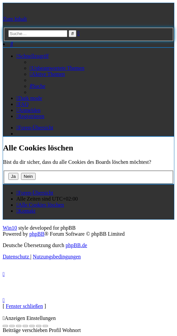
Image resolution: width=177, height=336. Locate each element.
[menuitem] (11, 44)
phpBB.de (76, 245)
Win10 (10, 228)
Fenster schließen (24, 306)
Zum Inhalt (15, 19)
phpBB (36, 234)
